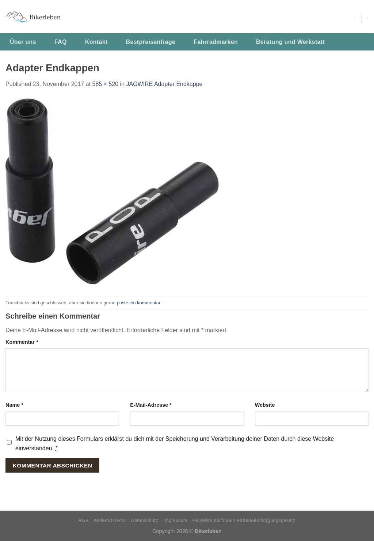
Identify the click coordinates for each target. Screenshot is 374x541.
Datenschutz (145, 520)
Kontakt (96, 42)
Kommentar (21, 342)
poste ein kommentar (138, 302)
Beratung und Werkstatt (290, 42)
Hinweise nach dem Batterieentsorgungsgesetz (243, 520)
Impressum (175, 520)
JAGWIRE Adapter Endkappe (164, 84)
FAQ (60, 42)
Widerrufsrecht (110, 520)
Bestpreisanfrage (151, 42)
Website (265, 405)
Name (14, 405)
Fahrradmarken (216, 42)
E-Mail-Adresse (151, 405)
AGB (84, 520)
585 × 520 (105, 84)
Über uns (23, 42)
